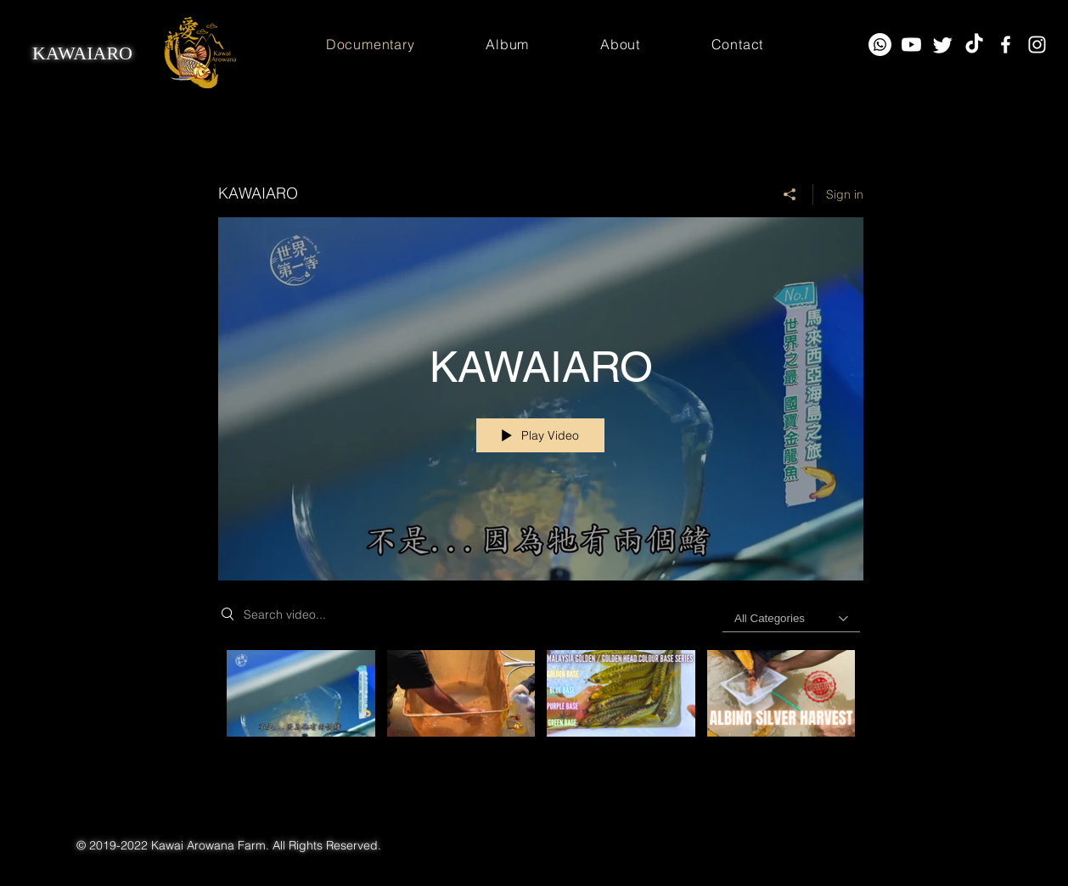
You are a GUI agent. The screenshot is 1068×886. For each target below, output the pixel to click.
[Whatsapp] (879, 44)
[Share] (790, 194)
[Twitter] (942, 44)
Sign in (844, 194)
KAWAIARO (82, 53)
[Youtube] (911, 44)
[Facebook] (1005, 44)
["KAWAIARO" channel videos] (541, 714)
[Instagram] (1037, 44)
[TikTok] (974, 44)
